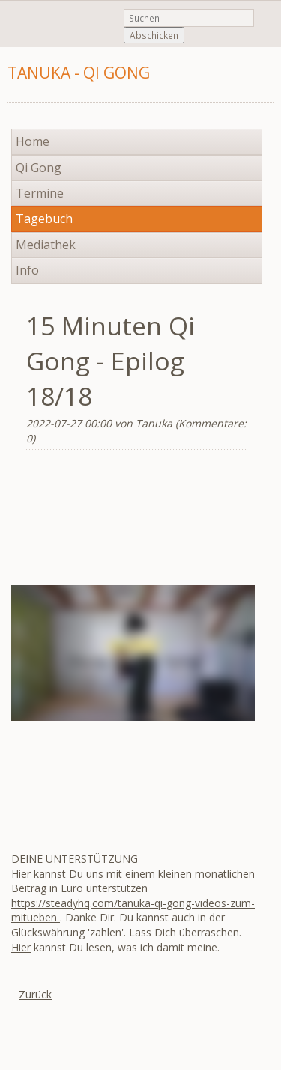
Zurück (35, 994)
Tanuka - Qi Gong (78, 72)
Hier (21, 947)
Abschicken (154, 35)
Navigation (260, 82)
